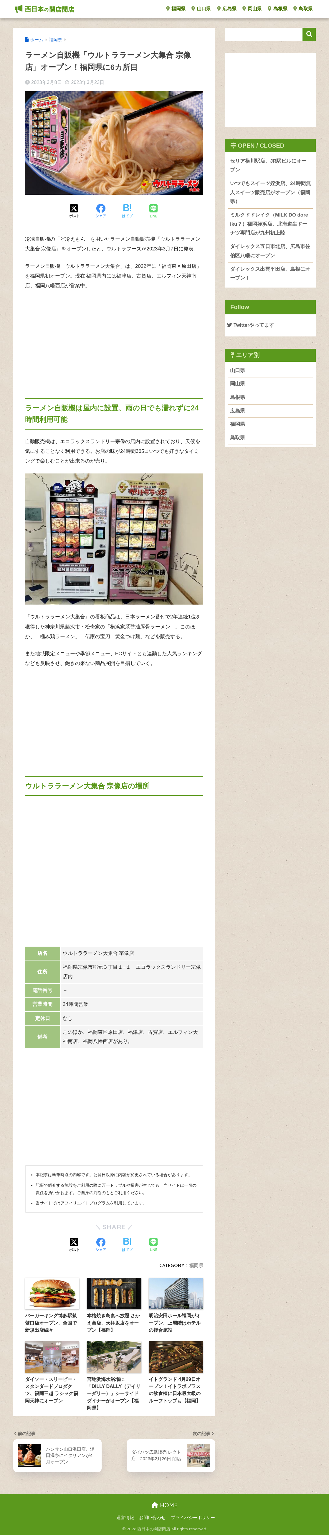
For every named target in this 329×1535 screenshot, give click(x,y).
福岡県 (176, 8)
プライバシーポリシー (193, 1517)
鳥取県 (303, 8)
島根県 (277, 8)
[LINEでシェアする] (153, 212)
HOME (164, 1505)
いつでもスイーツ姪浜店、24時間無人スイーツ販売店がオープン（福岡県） (270, 192)
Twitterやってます (250, 325)
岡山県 (252, 8)
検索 (309, 34)
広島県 (227, 8)
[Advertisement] (114, 339)
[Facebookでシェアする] (100, 211)
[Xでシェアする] (74, 211)
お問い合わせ (152, 1517)
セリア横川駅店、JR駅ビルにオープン (268, 165)
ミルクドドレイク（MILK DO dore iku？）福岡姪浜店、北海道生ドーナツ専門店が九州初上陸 (269, 224)
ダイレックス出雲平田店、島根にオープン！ (270, 273)
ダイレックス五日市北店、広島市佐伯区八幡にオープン (270, 251)
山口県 (201, 8)
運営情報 (125, 1517)
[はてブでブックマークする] (127, 211)
